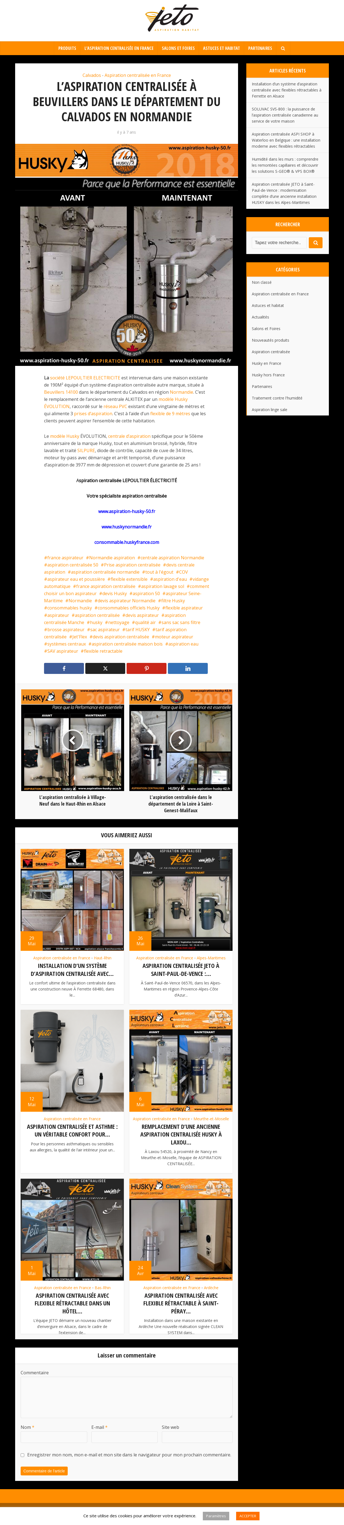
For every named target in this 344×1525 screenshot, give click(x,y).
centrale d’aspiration (129, 436)
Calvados (92, 75)
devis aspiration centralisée (121, 637)
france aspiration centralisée (105, 586)
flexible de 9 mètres (170, 414)
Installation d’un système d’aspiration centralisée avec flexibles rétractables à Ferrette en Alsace (286, 90)
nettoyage (118, 622)
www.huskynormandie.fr (127, 527)
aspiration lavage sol (162, 586)
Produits (67, 48)
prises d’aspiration (93, 414)
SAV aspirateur (62, 651)
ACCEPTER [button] (247, 1515)
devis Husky (114, 593)
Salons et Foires (178, 48)
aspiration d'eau (170, 579)
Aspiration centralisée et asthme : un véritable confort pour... (72, 1130)
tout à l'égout (159, 572)
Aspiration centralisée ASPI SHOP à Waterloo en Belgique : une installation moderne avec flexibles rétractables (286, 140)
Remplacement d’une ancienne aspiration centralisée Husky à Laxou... (181, 1134)
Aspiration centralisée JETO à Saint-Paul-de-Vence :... (181, 969)
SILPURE (86, 450)
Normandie (181, 392)
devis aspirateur (142, 615)
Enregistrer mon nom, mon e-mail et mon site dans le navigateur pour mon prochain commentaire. (129, 1461)
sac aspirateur (105, 630)
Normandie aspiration (112, 558)
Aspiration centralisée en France (138, 75)
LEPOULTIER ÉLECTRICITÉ (149, 480)
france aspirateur (65, 558)
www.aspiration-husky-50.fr (126, 511)
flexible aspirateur (184, 608)
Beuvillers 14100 (61, 392)
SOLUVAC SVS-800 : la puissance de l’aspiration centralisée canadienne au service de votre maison (285, 115)
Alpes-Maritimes (211, 957)
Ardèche (211, 1286)
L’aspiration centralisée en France (119, 48)
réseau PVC (115, 406)
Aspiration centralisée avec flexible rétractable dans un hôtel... (72, 1302)
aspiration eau (183, 644)
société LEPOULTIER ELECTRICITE (85, 378)
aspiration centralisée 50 (72, 565)
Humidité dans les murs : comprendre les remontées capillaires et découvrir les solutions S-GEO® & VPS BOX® (285, 165)
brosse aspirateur (65, 630)
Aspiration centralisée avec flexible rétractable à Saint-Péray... (181, 1302)
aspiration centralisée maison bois (127, 644)
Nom (27, 1434)
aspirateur (58, 615)
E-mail (99, 1434)
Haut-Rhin (102, 957)
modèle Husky (64, 436)
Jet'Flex (79, 637)
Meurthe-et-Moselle (211, 1118)
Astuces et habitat (221, 48)
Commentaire (35, 1379)
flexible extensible (129, 579)
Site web (170, 1434)
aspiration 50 (146, 593)
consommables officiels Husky (129, 608)
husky (96, 622)
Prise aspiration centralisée (132, 565)
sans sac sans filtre (181, 622)
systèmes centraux (66, 644)
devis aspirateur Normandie (126, 601)
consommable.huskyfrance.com (126, 542)
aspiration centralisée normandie (105, 572)
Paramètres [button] (216, 1515)
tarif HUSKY (137, 630)
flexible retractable (103, 651)
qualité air (145, 622)
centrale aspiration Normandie (172, 558)
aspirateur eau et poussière (76, 579)
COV (183, 572)
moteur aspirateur (174, 637)
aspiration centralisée (97, 615)
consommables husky (69, 608)
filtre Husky (173, 601)
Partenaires (260, 48)
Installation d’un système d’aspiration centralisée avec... (72, 969)
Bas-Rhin (103, 1286)
